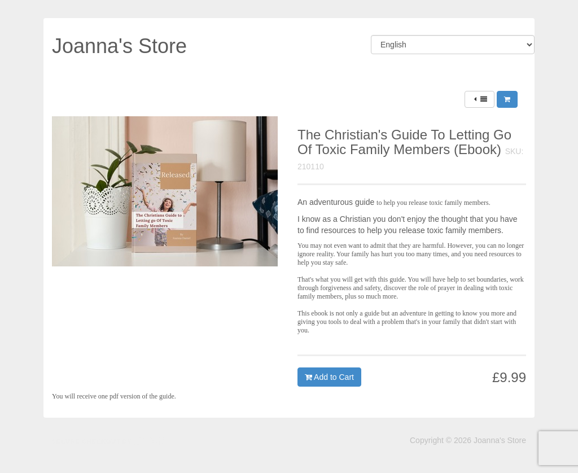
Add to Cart (329, 377)
